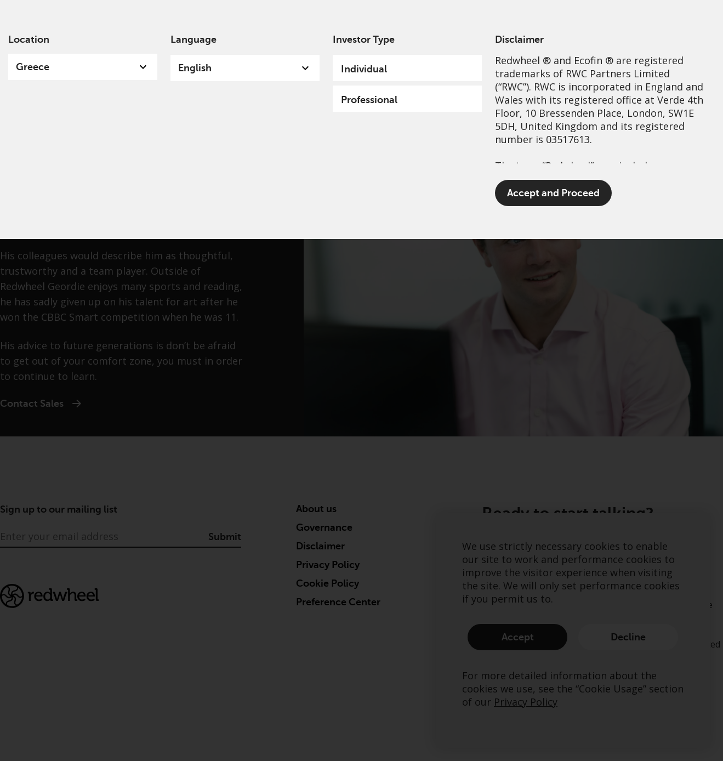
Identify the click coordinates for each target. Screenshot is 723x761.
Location (28, 39)
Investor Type (364, 39)
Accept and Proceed (553, 193)
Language (193, 39)
